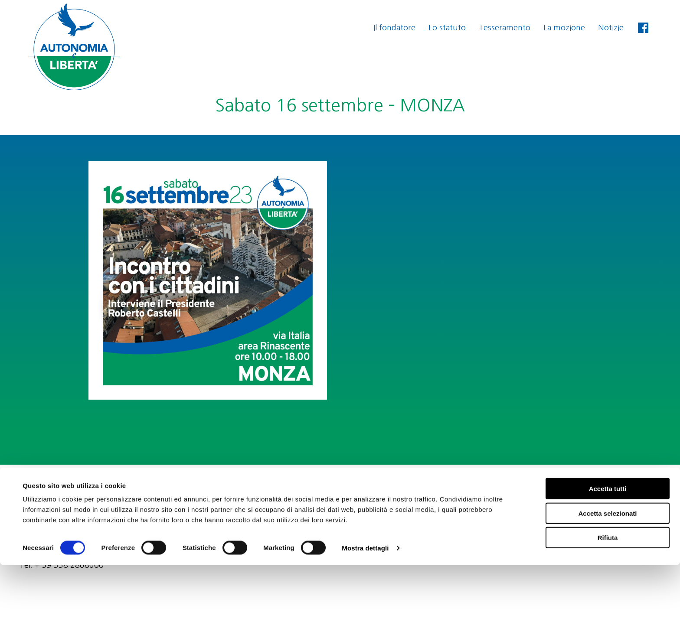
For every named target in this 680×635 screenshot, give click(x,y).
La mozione (564, 28)
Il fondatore (394, 28)
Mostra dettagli (365, 618)
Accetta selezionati (607, 583)
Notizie (611, 28)
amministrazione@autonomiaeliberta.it (590, 495)
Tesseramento (504, 28)
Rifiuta (608, 607)
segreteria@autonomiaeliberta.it (602, 483)
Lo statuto (447, 28)
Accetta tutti (608, 558)
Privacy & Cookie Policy (619, 507)
